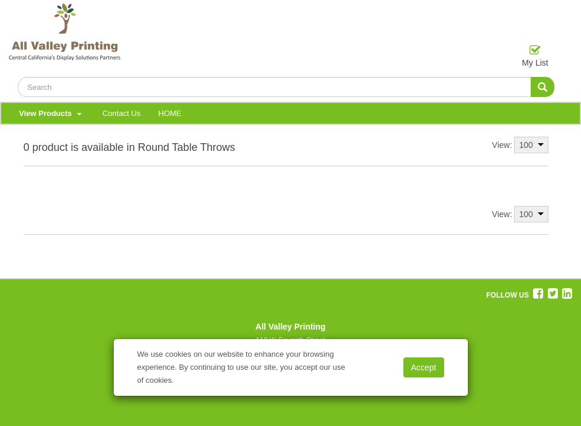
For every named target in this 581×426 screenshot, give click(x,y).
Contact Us (121, 113)
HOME (169, 113)
